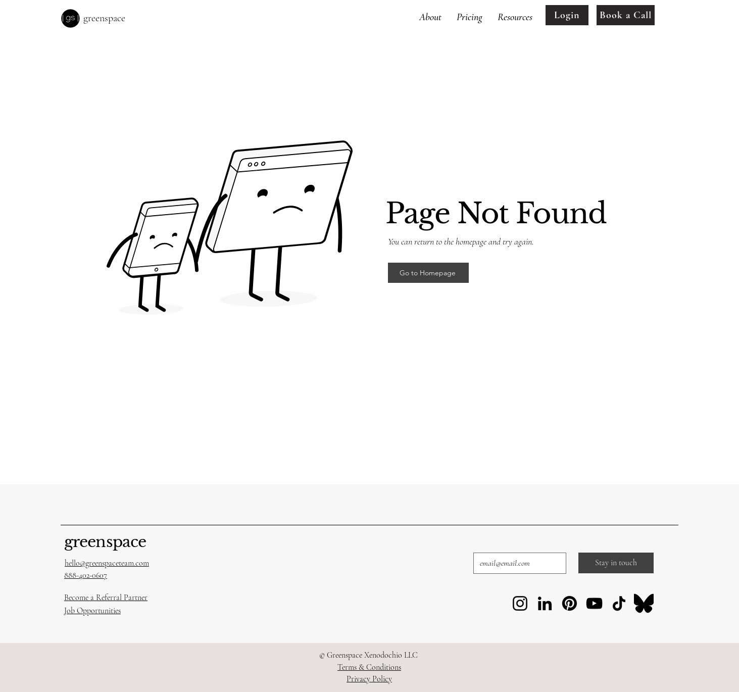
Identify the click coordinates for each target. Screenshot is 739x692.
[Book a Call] (626, 15)
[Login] (567, 15)
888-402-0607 (85, 575)
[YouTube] (594, 603)
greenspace (105, 541)
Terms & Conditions (369, 667)
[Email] (517, 563)
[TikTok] (619, 603)
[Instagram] (520, 603)
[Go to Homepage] (428, 273)
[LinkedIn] (545, 603)
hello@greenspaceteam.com (107, 563)
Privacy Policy (369, 679)
